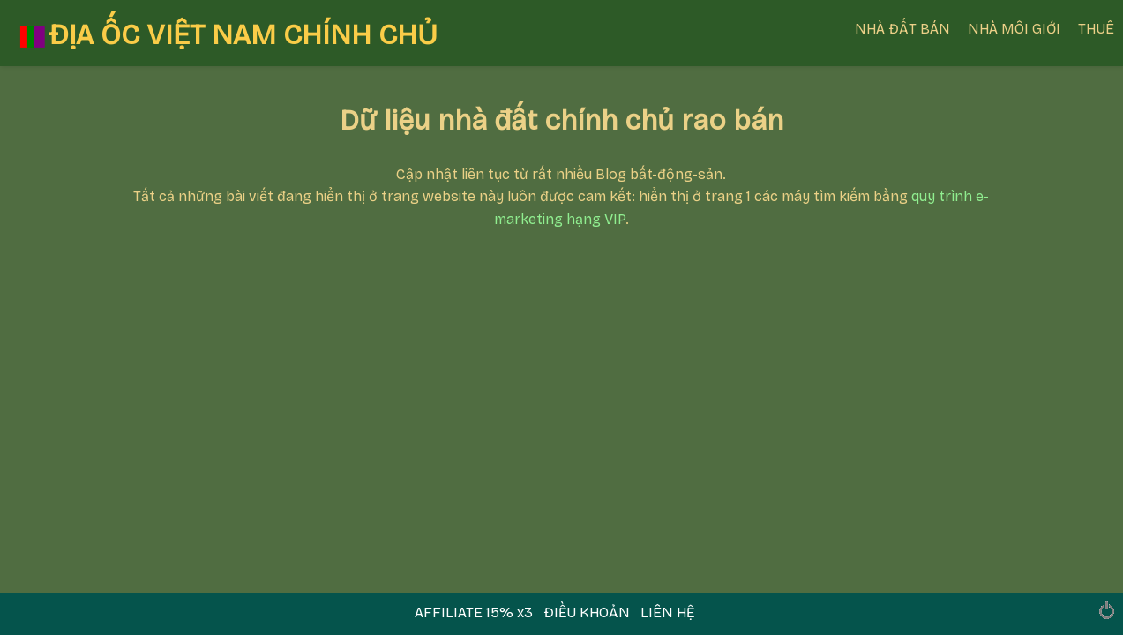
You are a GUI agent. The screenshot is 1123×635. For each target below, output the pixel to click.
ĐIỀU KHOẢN (586, 612)
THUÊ (1096, 28)
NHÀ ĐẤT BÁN (902, 28)
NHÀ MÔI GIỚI (1014, 28)
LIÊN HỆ (667, 612)
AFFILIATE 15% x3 (475, 612)
